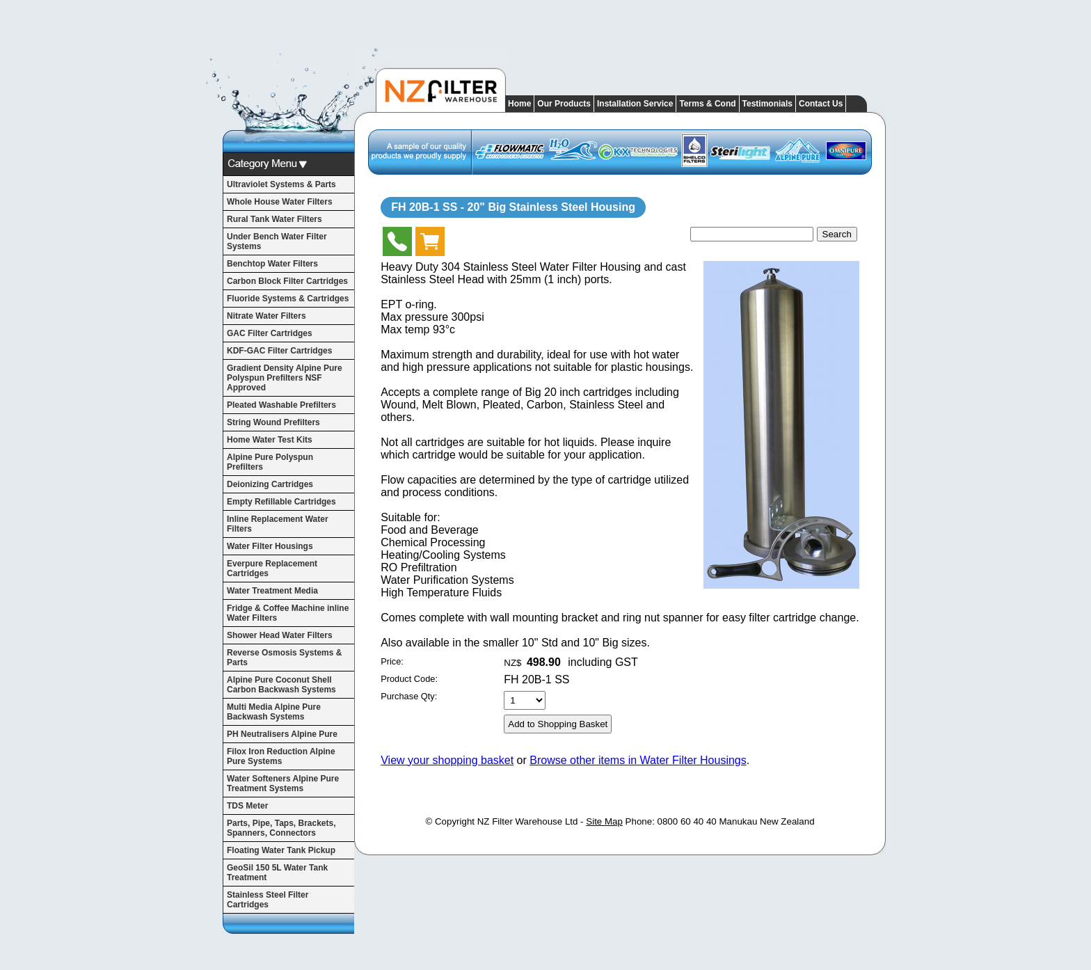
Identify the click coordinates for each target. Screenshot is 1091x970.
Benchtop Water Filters (272, 264)
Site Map (604, 821)
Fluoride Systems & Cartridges (288, 298)
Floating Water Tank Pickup (281, 850)
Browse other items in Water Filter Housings (638, 760)
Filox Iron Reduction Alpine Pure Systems (281, 756)
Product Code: (409, 679)
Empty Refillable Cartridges (281, 502)
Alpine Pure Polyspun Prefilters (270, 462)
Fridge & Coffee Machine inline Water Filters (288, 613)
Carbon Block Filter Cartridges (287, 281)
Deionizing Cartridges (270, 484)
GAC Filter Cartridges (269, 333)
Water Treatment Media (272, 591)
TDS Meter (247, 806)
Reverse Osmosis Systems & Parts (284, 657)
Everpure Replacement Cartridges (272, 568)
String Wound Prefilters (273, 422)
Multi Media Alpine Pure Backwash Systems (274, 712)
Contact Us (821, 104)
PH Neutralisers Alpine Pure (282, 734)
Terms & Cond (707, 104)
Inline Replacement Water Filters (277, 524)
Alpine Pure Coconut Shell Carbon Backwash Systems (281, 684)
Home (519, 104)
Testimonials (767, 104)
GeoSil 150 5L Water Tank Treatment (277, 872)
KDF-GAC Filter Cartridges (279, 351)
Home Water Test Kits (269, 440)
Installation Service (635, 104)
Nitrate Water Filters (266, 316)
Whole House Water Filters (280, 202)
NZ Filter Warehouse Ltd (527, 821)
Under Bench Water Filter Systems (277, 241)
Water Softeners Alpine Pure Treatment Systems (283, 783)
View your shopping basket (447, 760)
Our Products (564, 104)
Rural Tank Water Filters (274, 219)
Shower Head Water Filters (280, 635)
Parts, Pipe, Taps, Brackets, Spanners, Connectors (281, 828)
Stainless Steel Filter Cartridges (267, 899)
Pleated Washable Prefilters (281, 405)
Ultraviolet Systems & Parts (281, 184)
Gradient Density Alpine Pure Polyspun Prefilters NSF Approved (284, 377)
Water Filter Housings (270, 546)
